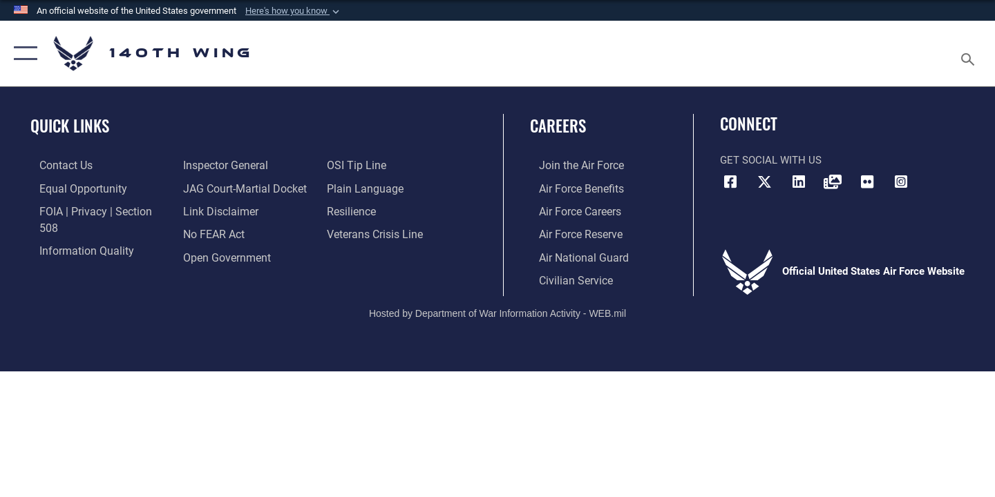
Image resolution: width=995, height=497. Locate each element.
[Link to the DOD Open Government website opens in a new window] (221, 232)
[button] (293, 11)
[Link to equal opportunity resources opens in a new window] (71, 188)
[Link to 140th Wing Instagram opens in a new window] (901, 182)
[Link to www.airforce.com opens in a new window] (571, 165)
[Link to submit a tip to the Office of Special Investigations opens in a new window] (208, 255)
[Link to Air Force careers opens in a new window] (570, 210)
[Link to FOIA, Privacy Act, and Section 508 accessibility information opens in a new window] (93, 210)
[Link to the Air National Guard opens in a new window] (572, 255)
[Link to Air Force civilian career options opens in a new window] (565, 278)
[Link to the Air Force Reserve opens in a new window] (571, 232)
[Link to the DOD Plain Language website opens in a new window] (364, 165)
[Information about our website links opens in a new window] (216, 188)
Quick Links (69, 125)
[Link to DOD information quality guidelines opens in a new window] (74, 232)
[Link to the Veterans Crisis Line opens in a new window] (376, 210)
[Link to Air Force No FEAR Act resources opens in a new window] (210, 210)
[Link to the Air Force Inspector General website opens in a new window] (71, 255)
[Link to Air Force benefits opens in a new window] (571, 188)
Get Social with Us (771, 160)
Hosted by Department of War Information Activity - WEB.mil (497, 310)
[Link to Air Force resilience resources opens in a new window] (353, 188)
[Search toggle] (970, 53)
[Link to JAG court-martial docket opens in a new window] (239, 165)
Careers (558, 125)
